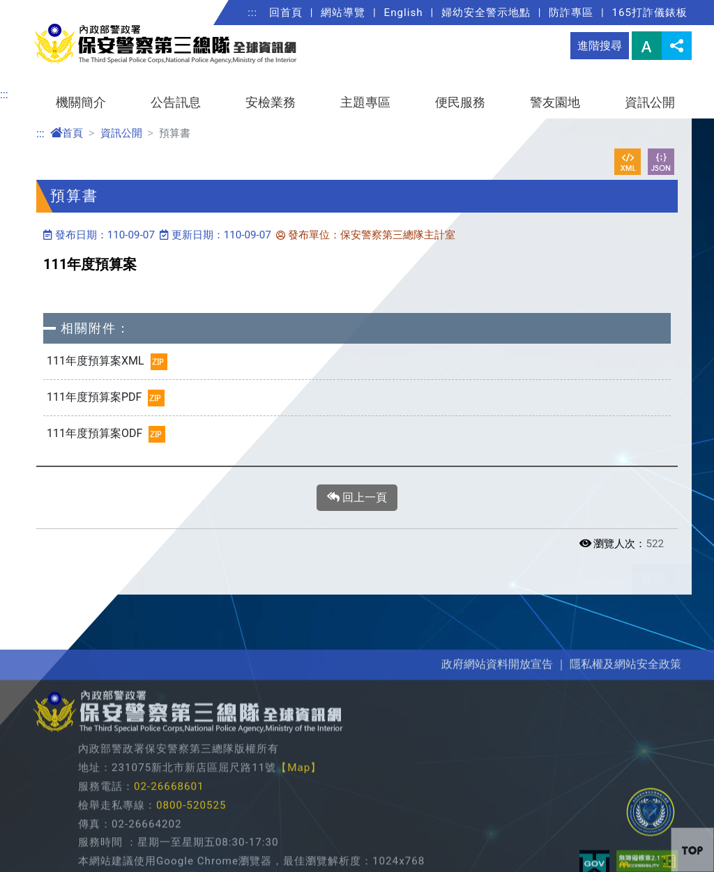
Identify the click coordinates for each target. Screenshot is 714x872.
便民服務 (460, 102)
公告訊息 (176, 102)
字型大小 (647, 45)
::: (252, 12)
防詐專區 (571, 12)
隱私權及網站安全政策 (625, 774)
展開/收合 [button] (679, 579)
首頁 (66, 133)
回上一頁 (357, 497)
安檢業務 (270, 102)
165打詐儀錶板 (650, 12)
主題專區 (365, 102)
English (403, 12)
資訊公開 (650, 102)
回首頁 (286, 12)
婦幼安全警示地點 (486, 12)
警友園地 (555, 102)
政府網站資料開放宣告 (497, 774)
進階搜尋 (599, 45)
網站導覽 (343, 12)
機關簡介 (81, 102)
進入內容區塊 (33, 8)
